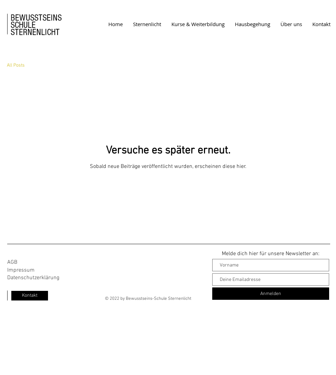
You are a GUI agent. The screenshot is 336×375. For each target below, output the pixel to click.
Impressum (21, 270)
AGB (12, 262)
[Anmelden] (270, 293)
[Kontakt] (29, 295)
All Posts (16, 65)
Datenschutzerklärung (33, 277)
